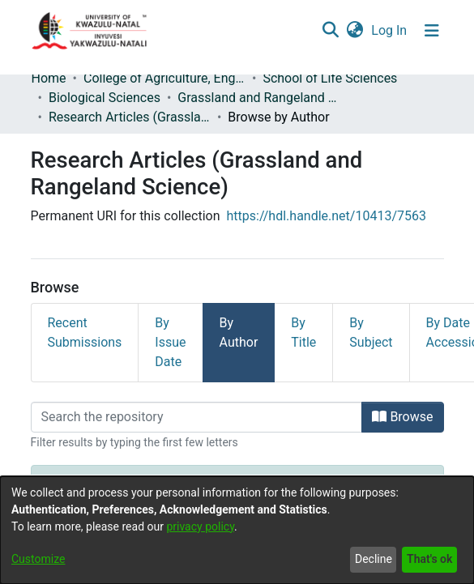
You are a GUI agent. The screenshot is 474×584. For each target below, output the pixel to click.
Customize (38, 558)
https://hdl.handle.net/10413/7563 (326, 216)
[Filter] (197, 417)
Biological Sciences (104, 97)
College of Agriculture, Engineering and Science (164, 78)
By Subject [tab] (370, 332)
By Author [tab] (239, 332)
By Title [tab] (303, 332)
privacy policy (200, 526)
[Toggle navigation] (432, 30)
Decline (373, 558)
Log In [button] (389, 30)
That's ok (429, 558)
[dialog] (237, 530)
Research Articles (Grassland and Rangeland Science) (130, 117)
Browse (402, 416)
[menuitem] (355, 30)
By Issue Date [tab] (170, 342)
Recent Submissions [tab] (85, 332)
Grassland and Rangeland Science (258, 97)
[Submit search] (331, 30)
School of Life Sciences (330, 78)
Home (49, 78)
